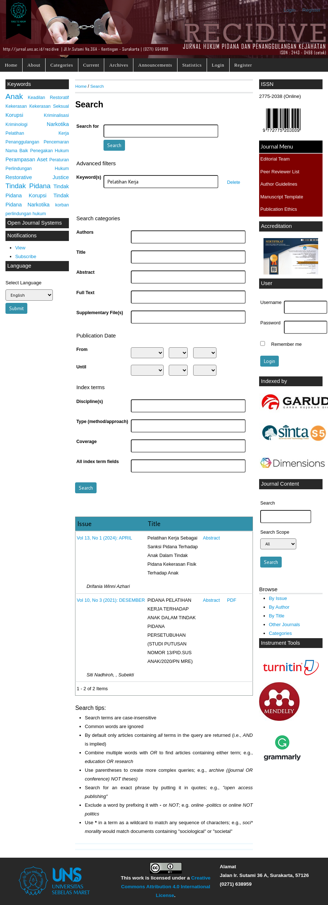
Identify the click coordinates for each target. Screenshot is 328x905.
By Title (277, 616)
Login (290, 10)
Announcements (155, 65)
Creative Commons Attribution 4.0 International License (165, 886)
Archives (118, 65)
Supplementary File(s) (99, 312)
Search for (88, 126)
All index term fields (97, 461)
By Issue (278, 598)
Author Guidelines (278, 184)
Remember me (286, 344)
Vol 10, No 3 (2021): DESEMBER (111, 600)
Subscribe (25, 256)
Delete (233, 182)
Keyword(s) (89, 177)
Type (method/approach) (102, 421)
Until (81, 366)
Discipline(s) (89, 401)
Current (91, 65)
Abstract (85, 272)
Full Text (85, 292)
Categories (61, 65)
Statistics (192, 65)
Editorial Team (275, 159)
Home (11, 65)
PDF (231, 600)
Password (270, 322)
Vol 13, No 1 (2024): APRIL (104, 538)
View (20, 247)
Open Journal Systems (34, 223)
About (33, 65)
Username (270, 302)
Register (311, 10)
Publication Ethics (278, 209)
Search (97, 86)
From (81, 349)
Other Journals (284, 624)
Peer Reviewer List (279, 171)
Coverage (86, 441)
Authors (84, 232)
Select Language (23, 282)
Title (80, 252)
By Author (279, 607)
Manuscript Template (281, 196)
